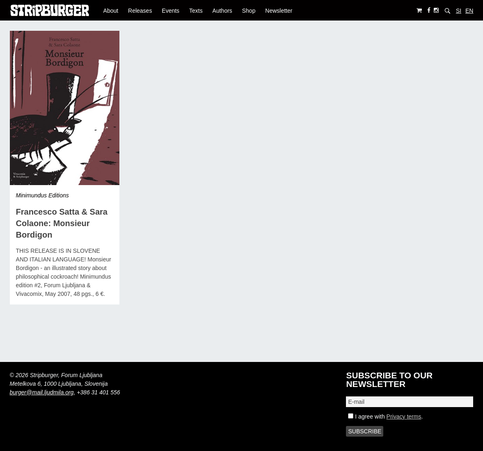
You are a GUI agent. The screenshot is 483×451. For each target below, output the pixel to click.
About (111, 10)
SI (458, 10)
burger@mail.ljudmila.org (42, 392)
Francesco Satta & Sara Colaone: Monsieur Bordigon (62, 223)
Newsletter (278, 10)
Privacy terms (404, 416)
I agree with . (385, 416)
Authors (222, 10)
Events (170, 10)
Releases (140, 10)
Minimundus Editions (42, 195)
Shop (249, 10)
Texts (196, 10)
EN (469, 10)
